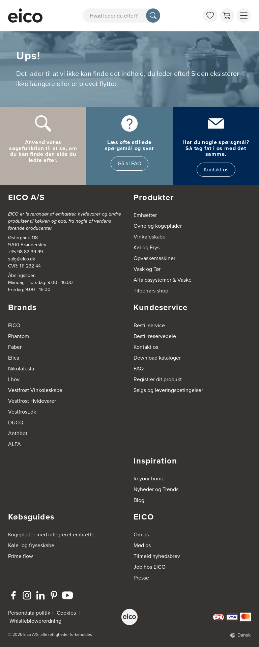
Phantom (18, 336)
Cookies (66, 613)
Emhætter (145, 215)
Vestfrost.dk (22, 412)
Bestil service (149, 325)
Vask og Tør (147, 269)
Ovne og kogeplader (158, 226)
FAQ (139, 368)
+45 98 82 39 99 (25, 251)
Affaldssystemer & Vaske (163, 280)
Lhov (14, 379)
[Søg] (153, 15)
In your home (149, 478)
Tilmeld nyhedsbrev (157, 556)
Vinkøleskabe (150, 237)
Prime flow (20, 556)
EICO (14, 325)
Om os (141, 534)
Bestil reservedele (155, 336)
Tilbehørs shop (151, 290)
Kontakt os (216, 169)
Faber (15, 347)
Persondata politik (29, 613)
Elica (13, 358)
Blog (139, 500)
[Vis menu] (244, 15)
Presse (141, 578)
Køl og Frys (147, 247)
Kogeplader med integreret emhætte (51, 534)
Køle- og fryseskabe (31, 545)
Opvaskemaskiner (154, 258)
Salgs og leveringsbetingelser (168, 390)
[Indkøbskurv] (227, 15)
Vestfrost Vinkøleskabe (35, 390)
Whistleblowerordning (35, 621)
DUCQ (15, 422)
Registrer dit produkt (158, 379)
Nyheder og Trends (156, 489)
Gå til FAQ (129, 163)
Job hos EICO (150, 567)
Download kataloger (157, 358)
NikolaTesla (21, 368)
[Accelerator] (25, 15)
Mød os (142, 545)
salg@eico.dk (21, 258)
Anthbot (17, 433)
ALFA (14, 444)
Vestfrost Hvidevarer (32, 401)
